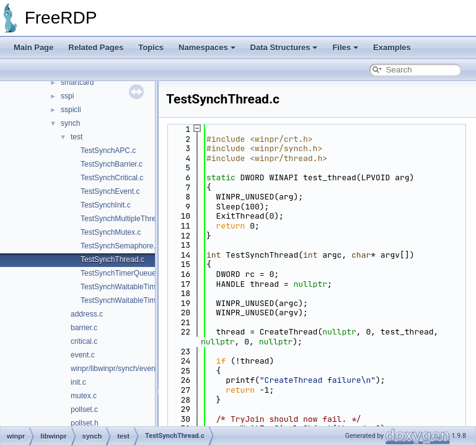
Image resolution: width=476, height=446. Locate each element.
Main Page (33, 47)
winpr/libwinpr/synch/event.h (117, 368)
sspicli (71, 109)
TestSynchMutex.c (111, 232)
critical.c (84, 341)
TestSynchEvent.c (110, 191)
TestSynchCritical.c (112, 177)
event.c (83, 355)
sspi (67, 96)
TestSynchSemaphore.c (120, 246)
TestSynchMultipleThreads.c (127, 218)
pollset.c (84, 409)
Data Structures (284, 47)
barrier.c (84, 327)
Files (345, 47)
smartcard (77, 82)
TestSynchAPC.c (108, 150)
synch (70, 123)
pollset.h (85, 423)
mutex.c (84, 395)
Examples (392, 47)
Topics (151, 47)
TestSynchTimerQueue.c (121, 273)
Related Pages (95, 47)
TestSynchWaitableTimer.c (124, 286)
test (76, 137)
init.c (78, 382)
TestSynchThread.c (112, 259)
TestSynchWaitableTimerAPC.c (132, 300)
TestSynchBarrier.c (112, 164)
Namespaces (207, 47)
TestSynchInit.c (106, 205)
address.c (87, 314)
